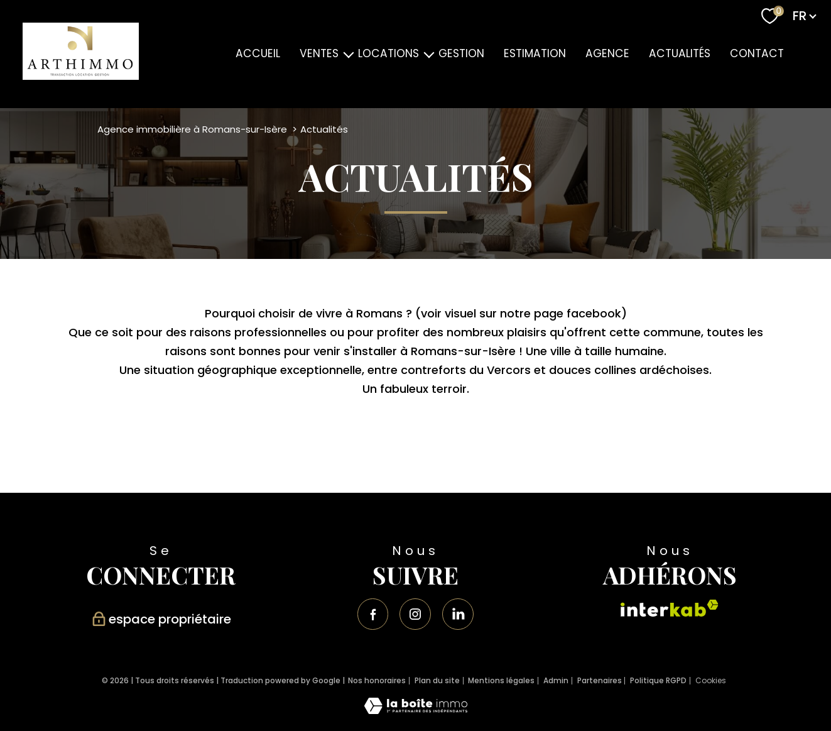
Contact (756, 53)
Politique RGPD (658, 680)
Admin (555, 680)
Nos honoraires (377, 680)
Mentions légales (501, 680)
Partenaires (599, 680)
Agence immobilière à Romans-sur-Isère (192, 129)
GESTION (461, 53)
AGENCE (607, 53)
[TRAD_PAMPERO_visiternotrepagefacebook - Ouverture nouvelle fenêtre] (373, 614)
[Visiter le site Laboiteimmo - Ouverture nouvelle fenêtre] (415, 710)
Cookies (710, 680)
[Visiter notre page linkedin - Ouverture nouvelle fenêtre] (458, 614)
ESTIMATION (535, 53)
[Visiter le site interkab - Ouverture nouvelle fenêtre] (670, 608)
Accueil (258, 53)
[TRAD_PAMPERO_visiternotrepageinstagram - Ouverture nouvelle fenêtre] (415, 614)
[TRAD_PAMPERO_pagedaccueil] (81, 76)
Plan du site (437, 680)
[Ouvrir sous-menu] (348, 54)
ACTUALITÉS (679, 53)
